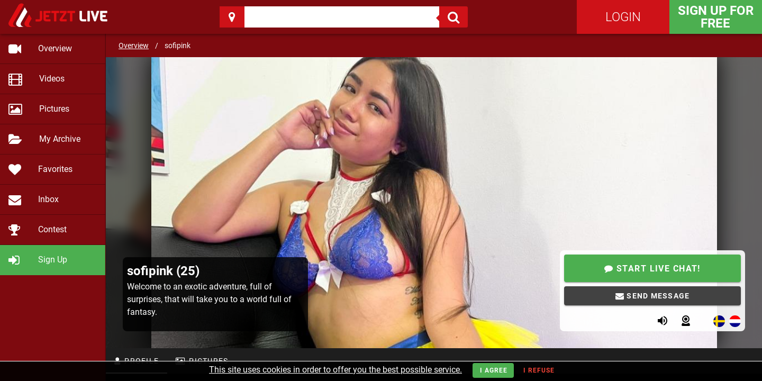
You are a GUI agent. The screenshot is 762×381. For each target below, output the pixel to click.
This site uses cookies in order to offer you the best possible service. (335, 370)
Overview (134, 45)
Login (623, 17)
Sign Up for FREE (716, 17)
